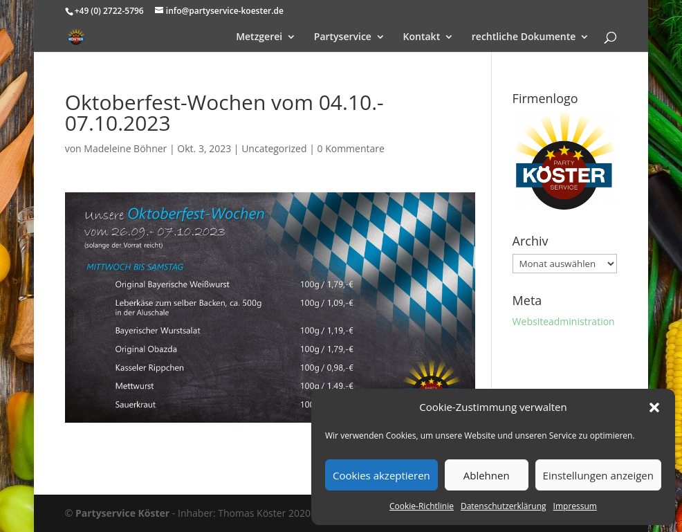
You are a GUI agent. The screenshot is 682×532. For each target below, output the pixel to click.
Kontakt (422, 37)
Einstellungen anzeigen (598, 475)
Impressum (575, 506)
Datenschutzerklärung (503, 506)
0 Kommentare (351, 148)
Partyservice (342, 37)
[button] (654, 407)
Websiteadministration (564, 321)
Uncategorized (273, 148)
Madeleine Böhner (125, 148)
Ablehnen (486, 475)
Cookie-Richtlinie (421, 506)
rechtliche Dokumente (524, 37)
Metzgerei (259, 37)
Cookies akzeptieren (381, 475)
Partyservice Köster (122, 513)
